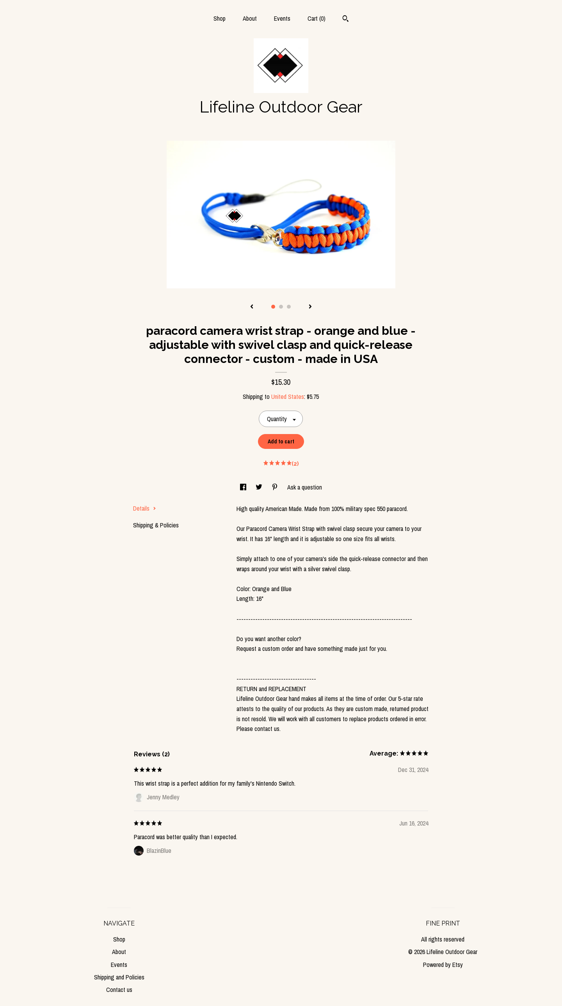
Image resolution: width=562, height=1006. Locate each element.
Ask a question (304, 487)
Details (144, 508)
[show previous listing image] (252, 307)
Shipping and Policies (119, 977)
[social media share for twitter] (260, 487)
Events (282, 18)
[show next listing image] (310, 307)
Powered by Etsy (443, 964)
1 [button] (273, 307)
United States (287, 396)
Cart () (316, 18)
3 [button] (289, 307)
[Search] (346, 19)
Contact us (119, 989)
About (250, 18)
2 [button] (281, 307)
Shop (219, 18)
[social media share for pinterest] (275, 487)
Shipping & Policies (156, 525)
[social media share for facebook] (244, 487)
